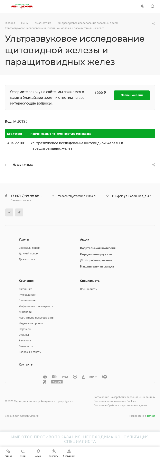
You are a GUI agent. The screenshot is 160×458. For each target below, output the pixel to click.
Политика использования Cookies (115, 401)
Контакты (26, 364)
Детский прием (28, 253)
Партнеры (25, 329)
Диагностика (27, 259)
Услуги (24, 239)
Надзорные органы (31, 323)
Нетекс (151, 416)
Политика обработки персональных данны (120, 405)
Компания (26, 281)
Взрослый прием (29, 247)
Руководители (27, 294)
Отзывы (24, 334)
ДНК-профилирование (96, 260)
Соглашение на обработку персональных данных (124, 397)
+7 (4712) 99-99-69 (25, 196)
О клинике (25, 289)
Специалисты (27, 300)
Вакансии (25, 340)
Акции (84, 239)
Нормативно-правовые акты (36, 317)
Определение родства (96, 254)
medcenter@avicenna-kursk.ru (77, 196)
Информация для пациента (36, 306)
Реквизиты (26, 346)
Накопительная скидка (97, 266)
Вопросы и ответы (30, 351)
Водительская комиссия (97, 248)
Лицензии (25, 311)
